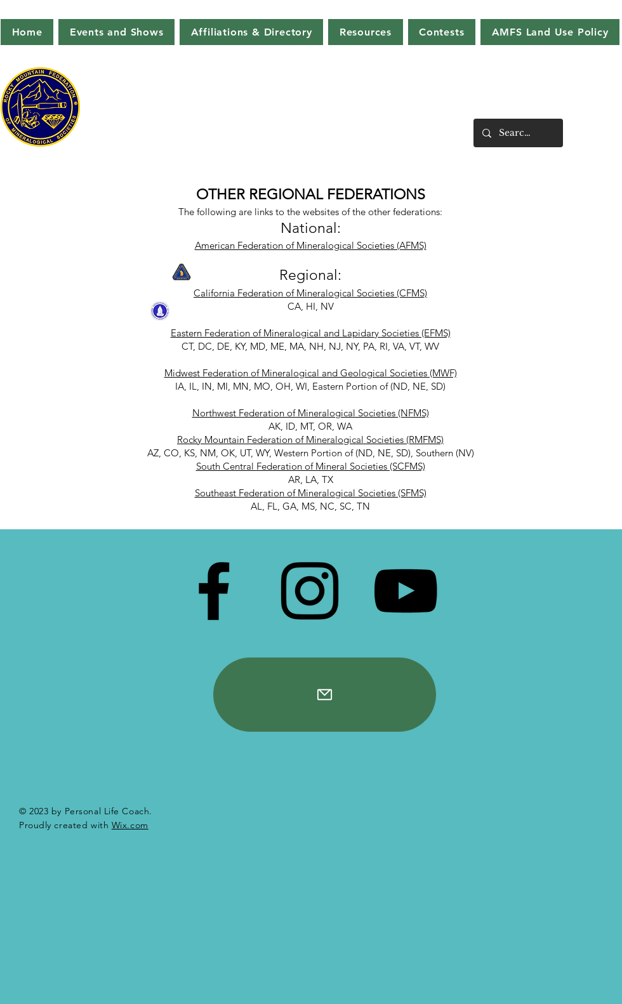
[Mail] (324, 694)
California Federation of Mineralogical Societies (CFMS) (310, 293)
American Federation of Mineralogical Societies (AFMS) (311, 245)
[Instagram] (309, 591)
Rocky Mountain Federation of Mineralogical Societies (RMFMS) (310, 439)
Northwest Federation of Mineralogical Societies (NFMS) (310, 413)
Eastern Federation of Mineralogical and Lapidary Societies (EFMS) (311, 333)
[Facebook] (214, 591)
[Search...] (517, 133)
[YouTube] (405, 591)
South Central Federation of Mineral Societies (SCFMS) (310, 466)
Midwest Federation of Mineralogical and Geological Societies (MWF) (310, 373)
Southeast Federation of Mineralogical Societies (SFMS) (311, 493)
